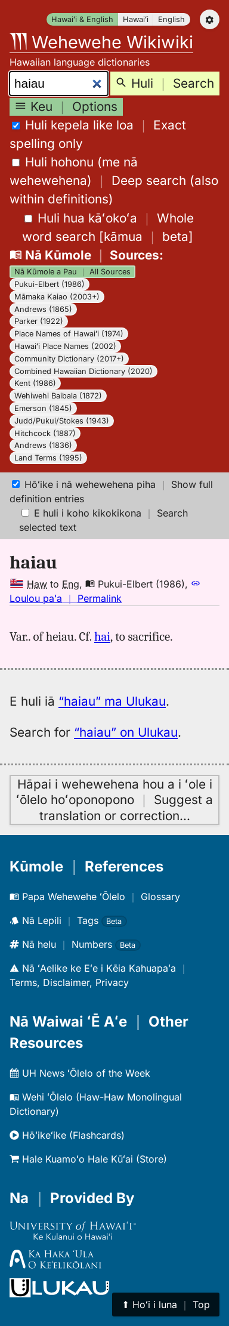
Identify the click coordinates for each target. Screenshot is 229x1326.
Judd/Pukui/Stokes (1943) (62, 421)
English (171, 19)
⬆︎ (166, 1304)
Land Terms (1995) (48, 458)
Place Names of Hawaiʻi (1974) (69, 334)
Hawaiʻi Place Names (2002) (65, 346)
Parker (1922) (39, 321)
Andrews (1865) (43, 309)
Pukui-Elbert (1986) (49, 284)
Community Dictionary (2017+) (69, 359)
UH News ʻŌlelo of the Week (80, 1073)
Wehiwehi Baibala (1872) (58, 396)
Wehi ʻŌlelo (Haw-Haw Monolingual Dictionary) (96, 1104)
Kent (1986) (35, 383)
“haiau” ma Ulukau (112, 701)
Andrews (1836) (43, 445)
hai (102, 636)
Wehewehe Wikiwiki (101, 42)
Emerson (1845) (43, 408)
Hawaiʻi (135, 19)
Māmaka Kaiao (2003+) (57, 297)
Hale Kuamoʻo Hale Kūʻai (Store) (88, 1159)
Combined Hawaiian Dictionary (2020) (83, 371)
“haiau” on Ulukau (126, 732)
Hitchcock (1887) (45, 433)
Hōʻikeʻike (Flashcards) (67, 1135)
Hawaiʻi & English (82, 19)
